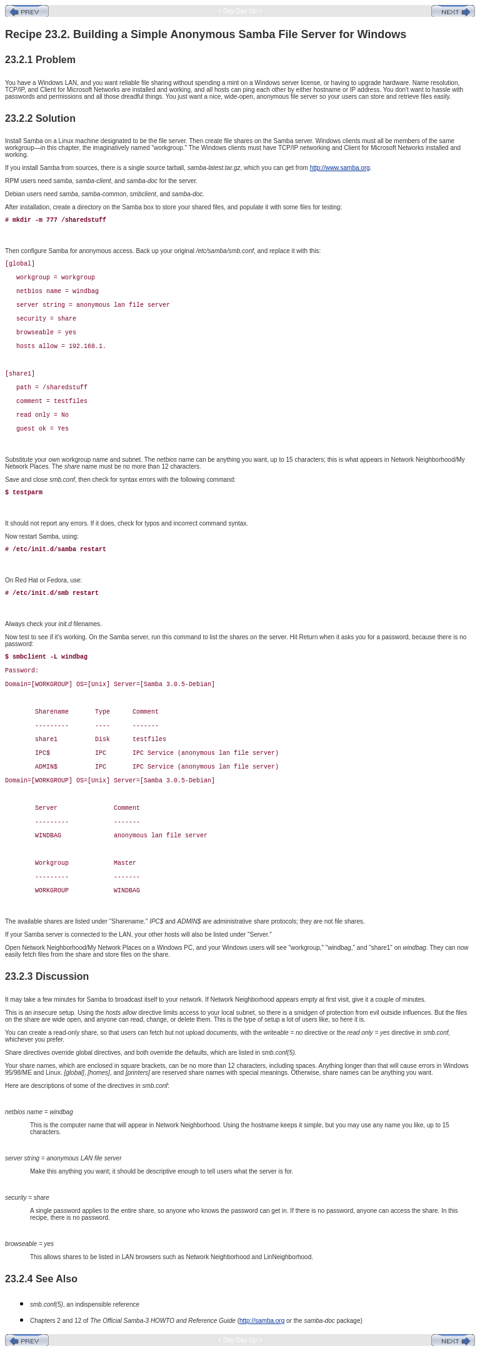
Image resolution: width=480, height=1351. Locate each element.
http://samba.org (261, 1320)
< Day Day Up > (240, 10)
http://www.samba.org (340, 167)
